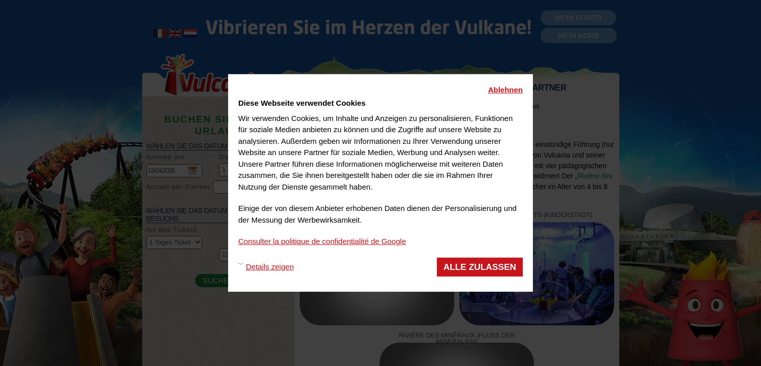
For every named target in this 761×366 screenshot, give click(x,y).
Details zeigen (270, 266)
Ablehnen (505, 89)
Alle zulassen (479, 266)
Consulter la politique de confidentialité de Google (322, 241)
